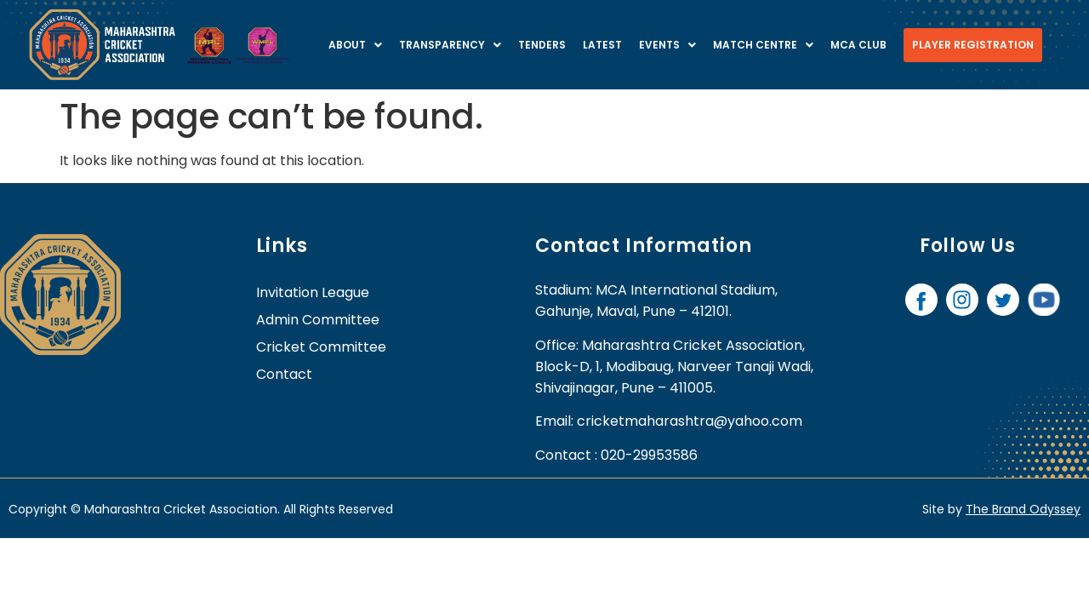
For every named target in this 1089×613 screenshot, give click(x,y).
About (355, 44)
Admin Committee (317, 319)
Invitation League (312, 292)
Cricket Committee (321, 347)
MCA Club (858, 44)
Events (667, 44)
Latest (602, 44)
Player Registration (973, 44)
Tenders (542, 44)
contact (284, 374)
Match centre (763, 44)
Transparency (450, 44)
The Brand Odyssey (1023, 509)
